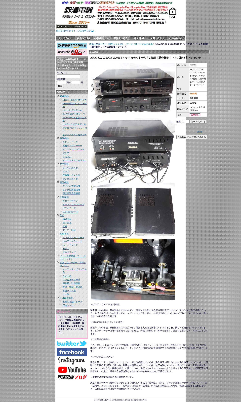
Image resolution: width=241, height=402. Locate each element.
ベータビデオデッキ (72, 110)
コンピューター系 (71, 279)
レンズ (66, 171)
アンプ (66, 153)
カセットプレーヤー (72, 145)
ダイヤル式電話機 (71, 186)
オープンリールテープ (73, 204)
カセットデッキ (70, 142)
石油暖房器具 (66, 298)
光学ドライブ (69, 252)
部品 (62, 215)
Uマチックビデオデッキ (74, 124)
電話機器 (64, 182)
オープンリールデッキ (73, 149)
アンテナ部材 (69, 230)
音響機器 (64, 138)
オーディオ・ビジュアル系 (140, 44)
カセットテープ (70, 200)
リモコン (67, 156)
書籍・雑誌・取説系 (72, 287)
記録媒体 (64, 197)
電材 (65, 226)
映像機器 (64, 96)
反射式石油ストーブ (72, 301)
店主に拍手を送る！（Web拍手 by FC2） (75, 31)
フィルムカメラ (70, 167)
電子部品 (67, 223)
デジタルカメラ (70, 178)
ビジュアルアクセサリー (75, 134)
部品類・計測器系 (71, 283)
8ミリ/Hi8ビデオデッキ (74, 114)
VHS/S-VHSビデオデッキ (75, 100)
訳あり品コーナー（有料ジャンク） (106, 44)
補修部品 (67, 219)
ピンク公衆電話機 (71, 189)
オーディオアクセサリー (75, 160)
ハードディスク (70, 245)
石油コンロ (68, 305)
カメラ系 (67, 276)
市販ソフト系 (69, 290)
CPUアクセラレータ (72, 241)
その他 (66, 294)
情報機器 (64, 234)
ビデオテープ (69, 208)
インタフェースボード (73, 237)
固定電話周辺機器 (71, 193)
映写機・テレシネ (71, 175)
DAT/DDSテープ (70, 212)
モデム (66, 248)
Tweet (199, 131)
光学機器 (64, 164)
